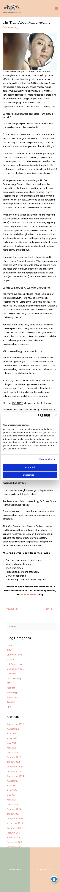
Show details (45, 459)
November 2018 (14, 847)
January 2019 (13, 837)
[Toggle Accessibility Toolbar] (54, 879)
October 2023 (14, 828)
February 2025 (14, 757)
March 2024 (13, 804)
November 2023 (15, 823)
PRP (8, 683)
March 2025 (12, 752)
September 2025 (15, 724)
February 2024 (14, 809)
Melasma (11, 673)
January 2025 (13, 762)
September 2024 (15, 776)
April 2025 (11, 747)
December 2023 (15, 818)
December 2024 (15, 766)
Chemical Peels (14, 654)
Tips (9, 706)
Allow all (30, 467)
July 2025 (11, 733)
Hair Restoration (15, 664)
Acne (9, 645)
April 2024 (12, 799)
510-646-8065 (28, 594)
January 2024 (14, 814)
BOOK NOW (15, 869)
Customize (30, 475)
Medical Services (15, 669)
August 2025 (13, 729)
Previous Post (11, 608)
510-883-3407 (45, 869)
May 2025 (12, 743)
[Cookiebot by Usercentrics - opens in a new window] (38, 415)
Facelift (10, 659)
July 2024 (11, 785)
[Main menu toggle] (56, 8)
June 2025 (12, 738)
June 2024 (12, 790)
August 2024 (13, 781)
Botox (9, 650)
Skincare (11, 702)
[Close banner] (56, 415)
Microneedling (11, 27)
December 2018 (15, 842)
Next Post (51, 608)
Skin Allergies (13, 692)
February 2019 (13, 832)
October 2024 (14, 771)
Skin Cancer (13, 697)
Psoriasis (11, 687)
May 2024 (12, 795)
